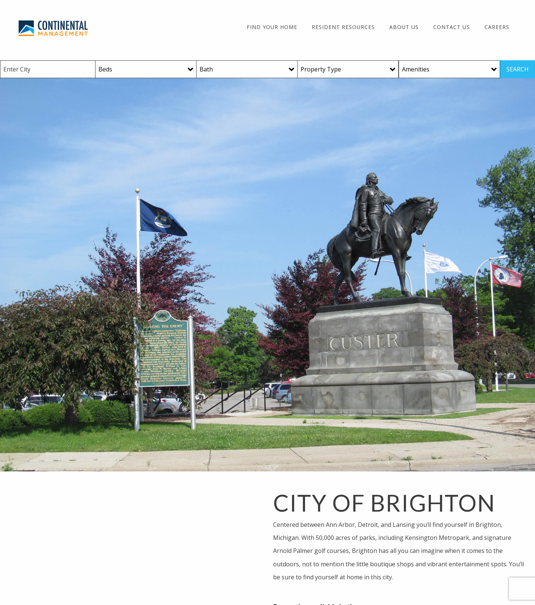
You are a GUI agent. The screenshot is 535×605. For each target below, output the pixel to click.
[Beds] (146, 69)
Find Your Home (272, 27)
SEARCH (517, 69)
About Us (404, 27)
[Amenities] (449, 69)
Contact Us (451, 27)
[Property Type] (348, 69)
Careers (496, 27)
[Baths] (247, 69)
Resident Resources (343, 27)
